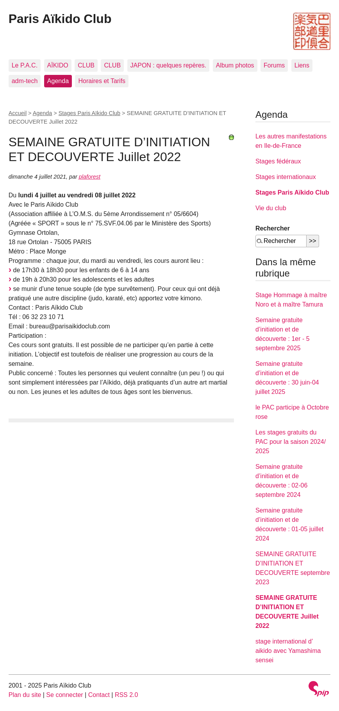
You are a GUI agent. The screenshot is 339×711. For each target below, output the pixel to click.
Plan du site (25, 694)
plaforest (89, 177)
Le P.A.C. (24, 65)
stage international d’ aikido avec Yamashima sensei (288, 650)
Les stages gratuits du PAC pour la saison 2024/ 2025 (290, 441)
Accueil (18, 113)
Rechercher (272, 228)
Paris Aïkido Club (60, 19)
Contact (99, 694)
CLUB (86, 65)
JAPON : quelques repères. (168, 65)
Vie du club (270, 208)
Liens (301, 65)
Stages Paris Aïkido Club (89, 113)
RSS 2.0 (126, 694)
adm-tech (25, 81)
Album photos (235, 65)
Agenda (58, 81)
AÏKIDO (57, 65)
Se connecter (64, 694)
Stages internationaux (285, 177)
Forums (274, 65)
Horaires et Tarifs (101, 81)
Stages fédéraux (278, 161)
